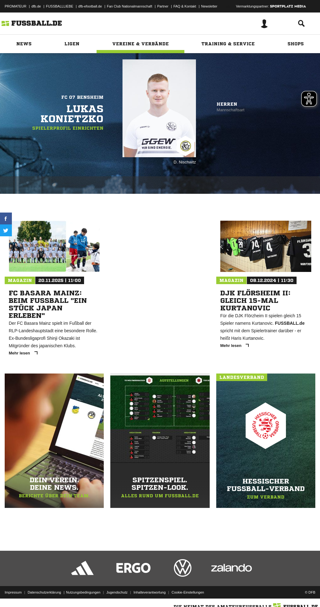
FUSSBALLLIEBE (59, 6)
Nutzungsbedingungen (83, 592)
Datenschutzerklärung (44, 592)
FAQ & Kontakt (184, 6)
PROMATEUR (15, 6)
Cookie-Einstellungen (188, 592)
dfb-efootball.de (90, 6)
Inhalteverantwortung (149, 592)
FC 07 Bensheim (82, 97)
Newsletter (209, 6)
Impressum (13, 592)
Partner (162, 6)
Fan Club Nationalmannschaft (129, 6)
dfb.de (36, 6)
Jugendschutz (117, 592)
